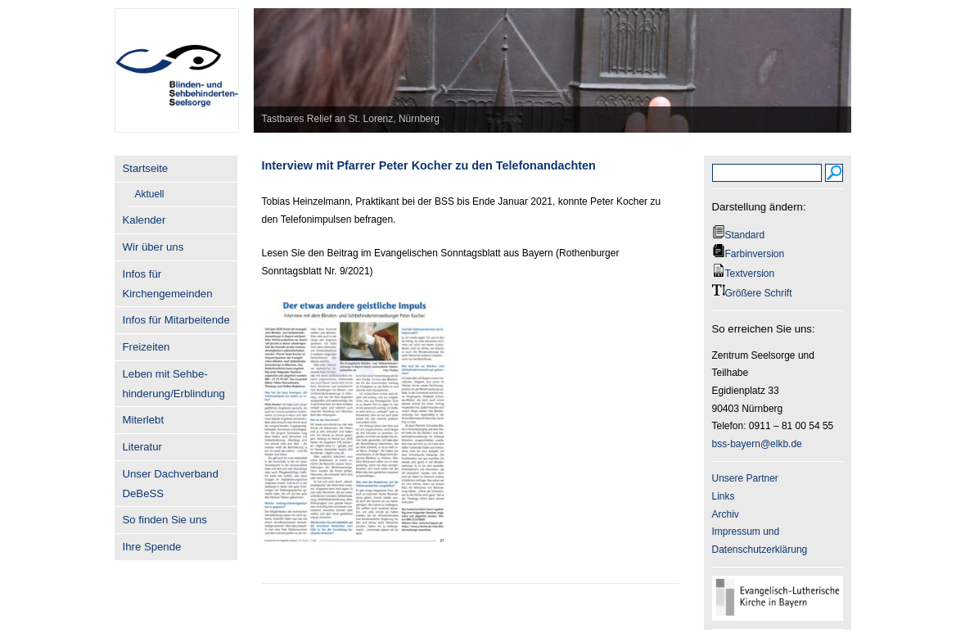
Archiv (725, 514)
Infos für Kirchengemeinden (168, 284)
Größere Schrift (758, 293)
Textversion (750, 273)
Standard (745, 235)
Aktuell (150, 194)
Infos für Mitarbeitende (176, 320)
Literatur (142, 447)
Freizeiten (146, 347)
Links (723, 496)
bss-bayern (736, 444)
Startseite (146, 168)
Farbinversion (755, 254)
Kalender (144, 220)
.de (795, 444)
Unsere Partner (745, 478)
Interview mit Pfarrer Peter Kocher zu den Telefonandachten (429, 165)
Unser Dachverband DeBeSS (171, 484)
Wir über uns (153, 247)
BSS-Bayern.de (176, 61)
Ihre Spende (152, 547)
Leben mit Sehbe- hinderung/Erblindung (174, 384)
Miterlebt (144, 420)
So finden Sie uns (165, 520)
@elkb (774, 444)
